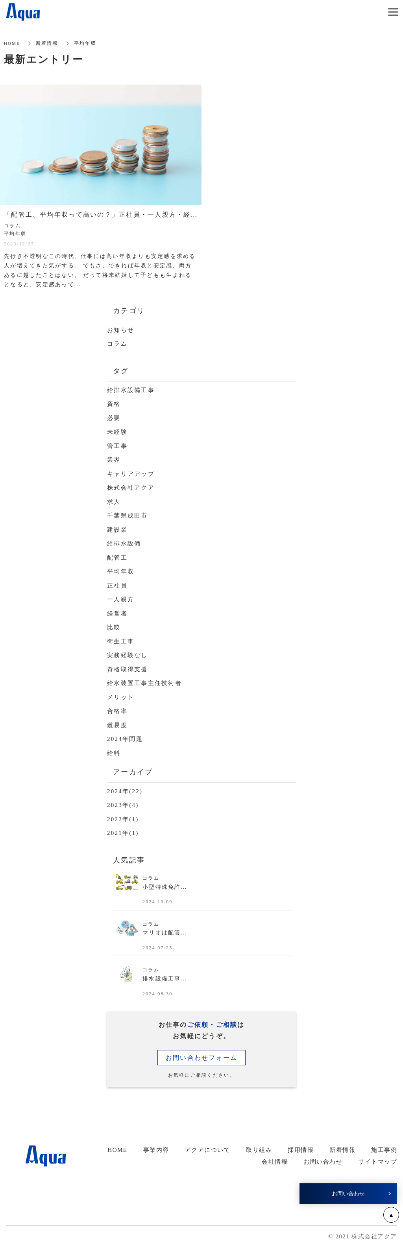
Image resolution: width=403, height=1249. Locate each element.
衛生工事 (120, 641)
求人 (114, 502)
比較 (114, 627)
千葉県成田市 (127, 515)
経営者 (117, 613)
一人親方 (120, 599)
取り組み (259, 1150)
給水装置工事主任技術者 (144, 683)
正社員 (117, 585)
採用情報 (301, 1150)
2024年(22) (124, 791)
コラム (117, 344)
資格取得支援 (127, 669)
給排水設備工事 (131, 390)
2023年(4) (123, 805)
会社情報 (275, 1162)
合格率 (117, 711)
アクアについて (208, 1150)
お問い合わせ (322, 1162)
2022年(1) (123, 819)
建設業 (117, 530)
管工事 (117, 446)
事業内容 (156, 1150)
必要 (114, 418)
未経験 (117, 432)
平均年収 (120, 571)
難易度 (117, 725)
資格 (114, 404)
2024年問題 (125, 739)
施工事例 (384, 1150)
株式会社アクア (131, 487)
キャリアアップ (131, 474)
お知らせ (120, 330)
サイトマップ (377, 1162)
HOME (117, 1150)
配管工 (117, 557)
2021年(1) (123, 833)
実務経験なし (127, 655)
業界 (114, 460)
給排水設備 (124, 543)
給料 (114, 753)
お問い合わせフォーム (202, 1057)
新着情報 (342, 1150)
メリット (120, 697)
